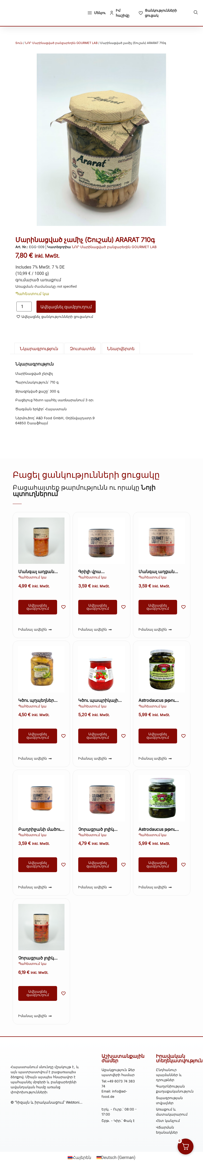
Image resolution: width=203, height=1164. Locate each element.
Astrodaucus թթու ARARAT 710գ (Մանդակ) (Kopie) (158, 700)
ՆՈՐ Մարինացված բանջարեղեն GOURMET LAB (61, 43)
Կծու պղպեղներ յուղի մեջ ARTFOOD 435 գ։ (38, 700)
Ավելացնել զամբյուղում (66, 306)
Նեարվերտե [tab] (121, 348)
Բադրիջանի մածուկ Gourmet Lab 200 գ (40, 829)
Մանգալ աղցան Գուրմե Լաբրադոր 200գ (159, 572)
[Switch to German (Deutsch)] (116, 1157)
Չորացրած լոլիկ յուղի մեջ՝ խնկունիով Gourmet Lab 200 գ (101, 829)
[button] (196, 12)
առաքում (50, 279)
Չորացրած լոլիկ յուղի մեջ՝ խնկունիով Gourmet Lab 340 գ (41, 958)
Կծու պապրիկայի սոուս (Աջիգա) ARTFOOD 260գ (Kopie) (98, 700)
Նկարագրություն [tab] (39, 348)
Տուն (18, 43)
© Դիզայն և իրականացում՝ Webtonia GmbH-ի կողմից (46, 1112)
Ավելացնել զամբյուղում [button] (37, 607)
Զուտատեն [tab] (82, 348)
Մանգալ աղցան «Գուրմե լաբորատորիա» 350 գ (40, 572)
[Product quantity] (24, 306)
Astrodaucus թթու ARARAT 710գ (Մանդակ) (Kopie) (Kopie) (158, 829)
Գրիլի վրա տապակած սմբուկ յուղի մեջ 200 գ (99, 572)
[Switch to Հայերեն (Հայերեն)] (79, 1157)
